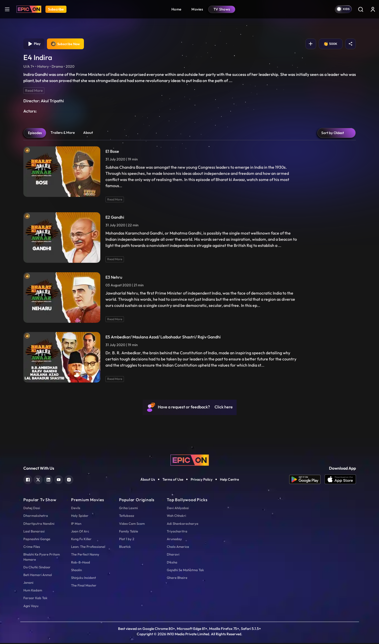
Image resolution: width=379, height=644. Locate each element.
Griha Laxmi (128, 509)
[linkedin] (48, 480)
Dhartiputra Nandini (38, 524)
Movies (197, 9)
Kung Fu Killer (81, 540)
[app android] (307, 480)
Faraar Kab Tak (35, 599)
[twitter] (38, 480)
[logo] (189, 460)
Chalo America (178, 548)
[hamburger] (7, 9)
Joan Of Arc (80, 532)
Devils (75, 509)
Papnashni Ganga (36, 540)
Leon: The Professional (88, 548)
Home (176, 9)
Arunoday (174, 540)
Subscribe (56, 9)
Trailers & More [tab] (63, 133)
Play (34, 44)
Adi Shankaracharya (182, 524)
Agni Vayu (30, 607)
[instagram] (68, 480)
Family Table (128, 532)
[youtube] (58, 480)
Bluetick (125, 548)
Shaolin (76, 571)
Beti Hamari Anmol (37, 576)
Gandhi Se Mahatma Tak (185, 571)
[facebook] (27, 480)
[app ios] (340, 480)
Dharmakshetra (35, 517)
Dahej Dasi (31, 509)
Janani (28, 583)
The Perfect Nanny (85, 555)
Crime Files (31, 548)
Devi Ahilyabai (178, 509)
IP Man (76, 524)
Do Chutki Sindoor (37, 568)
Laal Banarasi (34, 532)
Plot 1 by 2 (126, 540)
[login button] (373, 9)
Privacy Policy (201, 480)
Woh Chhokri (176, 517)
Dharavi (173, 555)
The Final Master (83, 586)
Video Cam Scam (132, 524)
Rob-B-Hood (80, 563)
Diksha (172, 563)
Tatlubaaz (126, 517)
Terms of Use (172, 480)
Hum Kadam (32, 591)
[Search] (360, 9)
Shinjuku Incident (83, 579)
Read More (34, 91)
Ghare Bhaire (177, 579)
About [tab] (88, 133)
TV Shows (221, 9)
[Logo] (28, 9)
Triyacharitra (177, 532)
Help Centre (229, 480)
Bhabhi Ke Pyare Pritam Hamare (41, 557)
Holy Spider (80, 517)
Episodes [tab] (35, 134)
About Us (147, 480)
